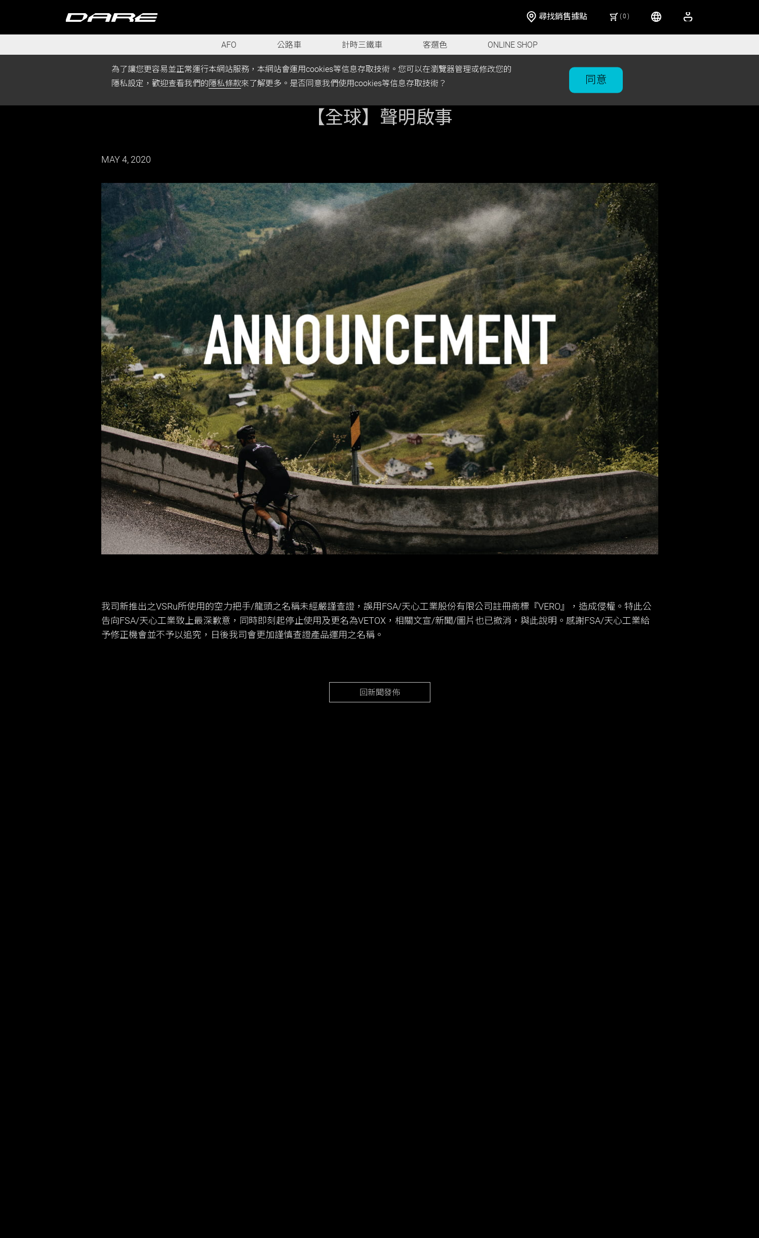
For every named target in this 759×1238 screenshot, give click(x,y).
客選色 (435, 45)
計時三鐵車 (362, 45)
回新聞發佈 (379, 692)
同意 (596, 79)
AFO (228, 45)
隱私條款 (225, 83)
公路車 (289, 45)
